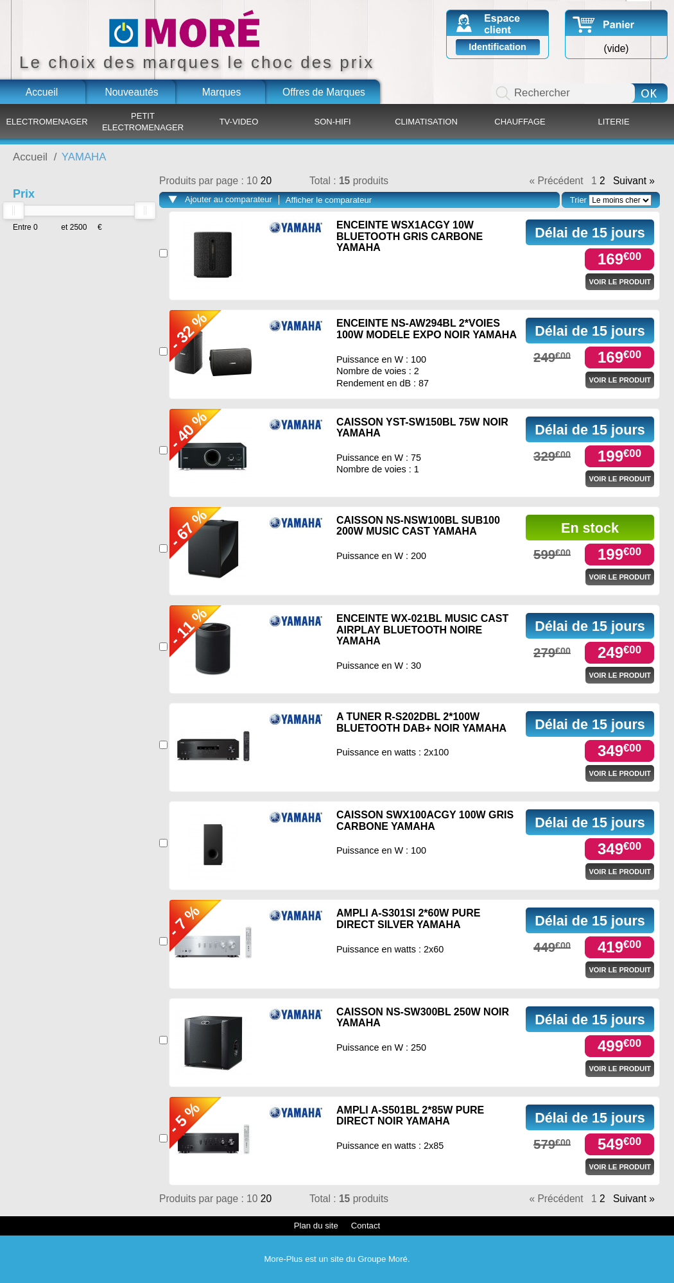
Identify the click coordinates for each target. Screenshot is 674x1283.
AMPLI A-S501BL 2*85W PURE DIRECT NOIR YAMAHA (410, 1116)
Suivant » (634, 181)
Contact (365, 1225)
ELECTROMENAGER (46, 121)
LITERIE (613, 121)
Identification (497, 47)
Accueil (42, 92)
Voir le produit (620, 282)
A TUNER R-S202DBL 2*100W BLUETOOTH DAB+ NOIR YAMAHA (421, 722)
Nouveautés (131, 92)
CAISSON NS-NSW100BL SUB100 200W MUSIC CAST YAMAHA (418, 526)
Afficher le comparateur (329, 200)
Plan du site (316, 1225)
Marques (221, 92)
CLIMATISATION (426, 121)
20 (266, 180)
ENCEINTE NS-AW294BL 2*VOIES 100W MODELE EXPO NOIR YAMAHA (426, 329)
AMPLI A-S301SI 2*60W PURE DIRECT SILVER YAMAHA (408, 919)
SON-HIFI (332, 121)
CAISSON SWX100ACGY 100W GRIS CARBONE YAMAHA (425, 820)
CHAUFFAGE (519, 121)
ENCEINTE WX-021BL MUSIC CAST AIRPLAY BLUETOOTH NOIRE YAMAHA (422, 629)
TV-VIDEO (239, 121)
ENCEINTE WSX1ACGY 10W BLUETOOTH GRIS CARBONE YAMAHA (409, 236)
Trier (578, 200)
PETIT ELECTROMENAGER (143, 121)
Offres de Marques (323, 92)
